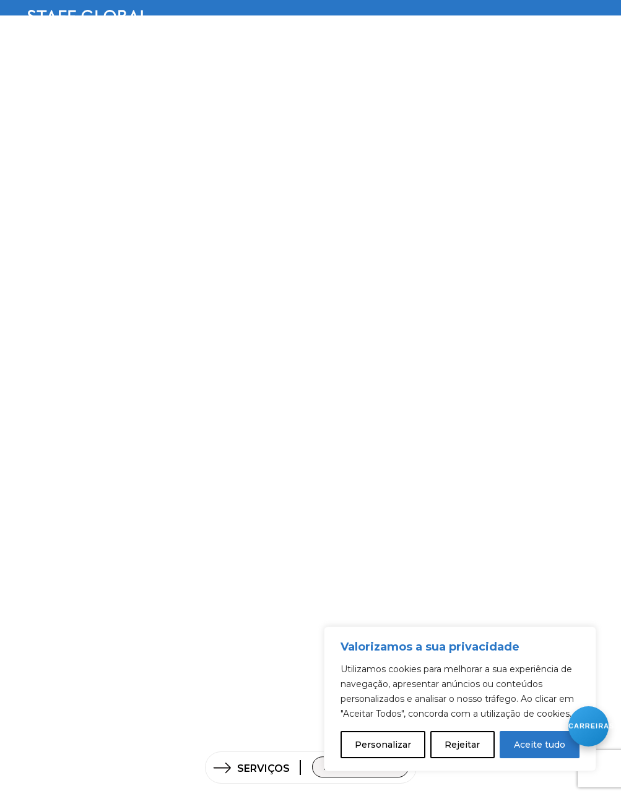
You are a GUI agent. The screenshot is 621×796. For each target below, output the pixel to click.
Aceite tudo (539, 744)
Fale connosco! (360, 775)
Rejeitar (462, 744)
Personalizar (383, 744)
